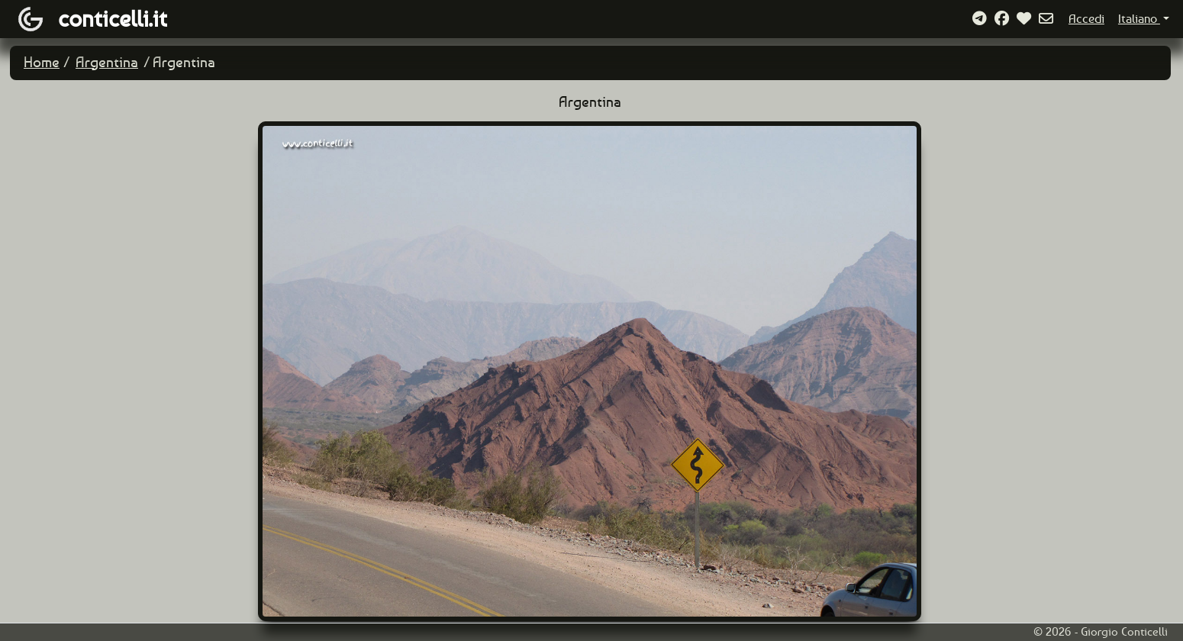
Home (42, 62)
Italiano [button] (1139, 18)
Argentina (107, 62)
